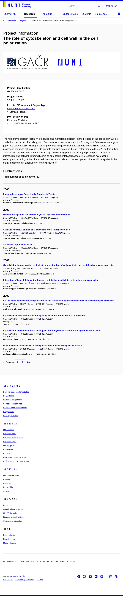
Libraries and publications (13, 517)
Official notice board (11, 475)
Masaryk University (17, 576)
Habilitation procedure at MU (14, 457)
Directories (7, 505)
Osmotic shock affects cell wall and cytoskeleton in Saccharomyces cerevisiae (42, 346)
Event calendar (9, 535)
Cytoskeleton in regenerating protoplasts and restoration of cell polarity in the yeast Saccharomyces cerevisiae (58, 265)
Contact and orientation (12, 521)
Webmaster (8, 579)
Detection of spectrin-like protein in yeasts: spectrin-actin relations (36, 215)
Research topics (9, 442)
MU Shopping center (55, 561)
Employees (101, 14)
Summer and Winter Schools (15, 408)
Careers (6, 479)
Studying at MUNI (10, 416)
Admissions (11, 385)
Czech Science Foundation (21, 108)
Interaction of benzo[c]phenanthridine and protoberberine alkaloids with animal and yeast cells (50, 280)
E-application (8, 412)
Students (86, 14)
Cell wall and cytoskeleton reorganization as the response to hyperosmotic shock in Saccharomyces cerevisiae (58, 301)
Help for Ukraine (69, 14)
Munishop (71, 561)
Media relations (9, 543)
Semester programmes (12, 404)
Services (6, 491)
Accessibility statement (24, 579)
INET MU (30, 561)
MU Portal (40, 561)
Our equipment (9, 445)
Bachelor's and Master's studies (16, 392)
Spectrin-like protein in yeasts (18, 245)
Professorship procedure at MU (16, 461)
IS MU (21, 561)
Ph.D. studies (8, 396)
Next (29, 362)
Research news (9, 434)
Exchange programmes (12, 400)
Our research (8, 430)
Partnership (8, 487)
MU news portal (9, 561)
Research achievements (13, 437)
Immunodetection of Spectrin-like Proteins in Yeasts (29, 194)
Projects (6, 453)
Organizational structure (13, 509)
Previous (8, 362)
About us (10, 469)
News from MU (9, 539)
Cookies (40, 579)
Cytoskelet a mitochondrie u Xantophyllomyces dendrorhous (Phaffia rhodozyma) (44, 315)
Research (10, 423)
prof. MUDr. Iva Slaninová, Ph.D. (25, 123)
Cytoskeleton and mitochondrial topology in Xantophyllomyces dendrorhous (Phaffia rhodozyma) (51, 330)
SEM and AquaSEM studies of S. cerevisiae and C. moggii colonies (36, 230)
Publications (8, 449)
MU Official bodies (10, 513)
